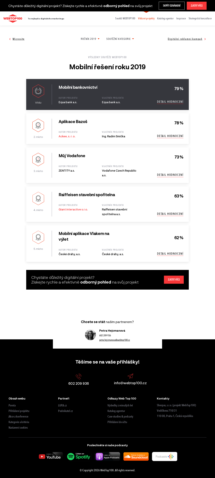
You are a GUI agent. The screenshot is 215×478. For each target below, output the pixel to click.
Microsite (17, 39)
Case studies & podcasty (120, 416)
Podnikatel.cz (65, 411)
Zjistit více (197, 5)
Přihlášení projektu (19, 411)
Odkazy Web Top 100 (122, 398)
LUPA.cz (62, 405)
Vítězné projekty (146, 18)
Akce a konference (18, 416)
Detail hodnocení (170, 102)
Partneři (63, 398)
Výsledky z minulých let (120, 405)
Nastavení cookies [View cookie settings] (18, 427)
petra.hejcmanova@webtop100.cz (114, 340)
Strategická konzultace (200, 18)
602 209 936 (105, 335)
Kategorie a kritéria (19, 422)
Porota (12, 405)
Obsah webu (17, 398)
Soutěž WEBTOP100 (125, 18)
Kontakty (163, 398)
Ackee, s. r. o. (67, 136)
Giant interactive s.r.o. (73, 209)
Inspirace (181, 18)
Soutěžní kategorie (118, 39)
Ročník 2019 (88, 39)
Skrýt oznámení (171, 5)
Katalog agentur (165, 18)
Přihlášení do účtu (117, 422)
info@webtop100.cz (130, 379)
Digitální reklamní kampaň (187, 39)
